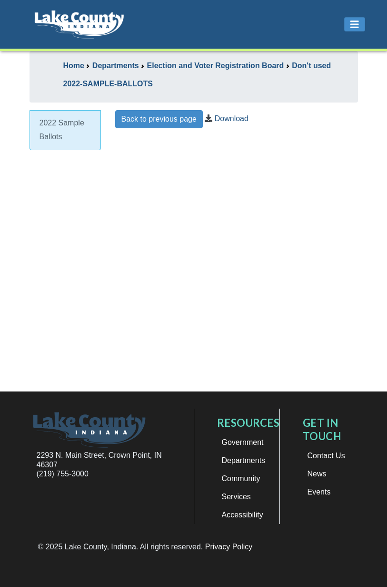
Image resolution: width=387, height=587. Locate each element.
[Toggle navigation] (354, 24)
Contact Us (326, 456)
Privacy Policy (229, 547)
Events (319, 492)
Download (231, 118)
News (317, 474)
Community (241, 478)
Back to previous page (159, 119)
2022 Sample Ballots (62, 130)
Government (243, 442)
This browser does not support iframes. (236, 264)
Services (236, 497)
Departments (244, 460)
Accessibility (242, 515)
